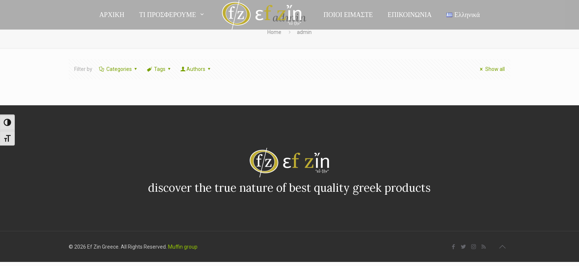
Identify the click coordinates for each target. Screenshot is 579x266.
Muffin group (183, 247)
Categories (118, 69)
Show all (491, 69)
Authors (196, 69)
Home (274, 32)
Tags (158, 69)
